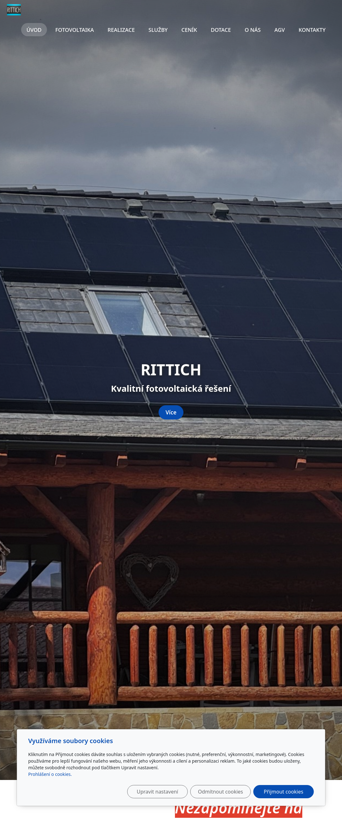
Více (171, 412)
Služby (158, 29)
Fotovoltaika (74, 29)
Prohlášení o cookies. (50, 774)
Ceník (189, 29)
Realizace (121, 29)
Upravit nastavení (157, 791)
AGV (279, 29)
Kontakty (312, 29)
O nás (253, 29)
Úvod (34, 29)
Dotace (221, 29)
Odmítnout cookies (220, 791)
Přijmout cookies (283, 791)
